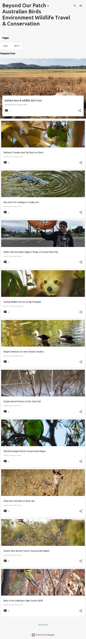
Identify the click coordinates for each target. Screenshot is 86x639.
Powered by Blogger (43, 635)
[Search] (75, 5)
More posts (43, 625)
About (16, 46)
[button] (79, 111)
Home (4, 46)
